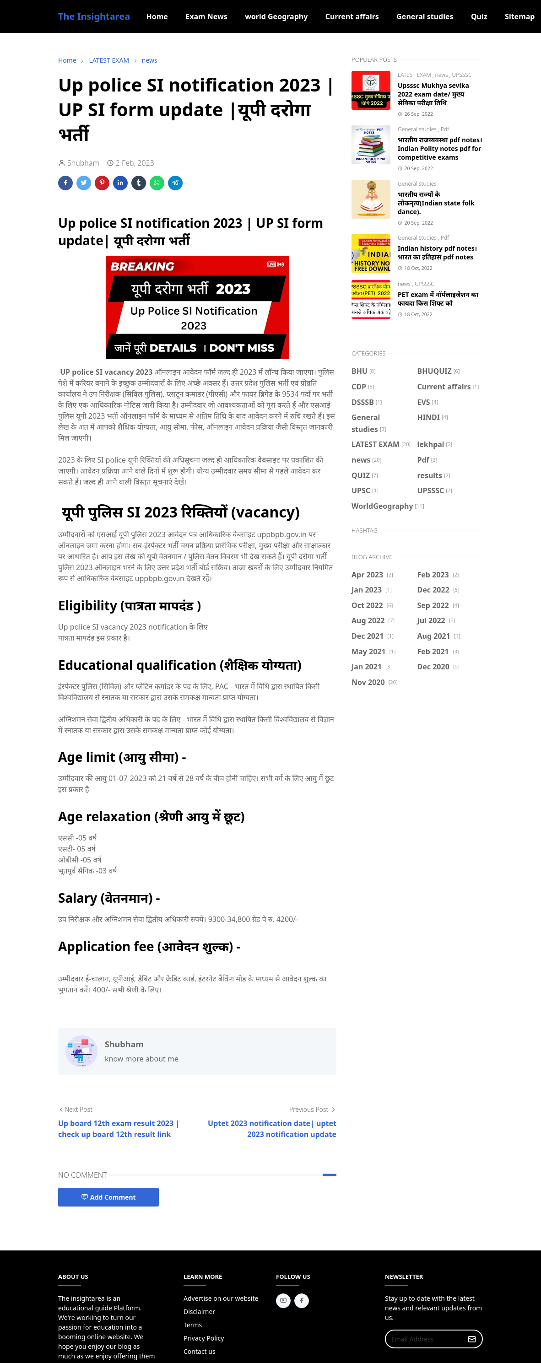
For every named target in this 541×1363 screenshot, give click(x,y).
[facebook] (301, 1300)
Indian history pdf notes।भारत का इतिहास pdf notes (437, 252)
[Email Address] (424, 1339)
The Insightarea (94, 16)
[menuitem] (157, 16)
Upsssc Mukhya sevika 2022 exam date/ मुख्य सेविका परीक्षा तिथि (433, 94)
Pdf (445, 129)
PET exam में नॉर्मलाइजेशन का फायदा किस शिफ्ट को (438, 298)
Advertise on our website (221, 1298)
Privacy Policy (204, 1338)
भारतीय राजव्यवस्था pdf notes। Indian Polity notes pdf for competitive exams (440, 148)
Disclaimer (199, 1311)
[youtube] (283, 1300)
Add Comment (108, 1197)
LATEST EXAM (415, 75)
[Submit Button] (472, 1339)
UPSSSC (462, 75)
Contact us (200, 1351)
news (442, 75)
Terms (193, 1324)
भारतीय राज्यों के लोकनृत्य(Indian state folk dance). (436, 203)
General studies (418, 129)
